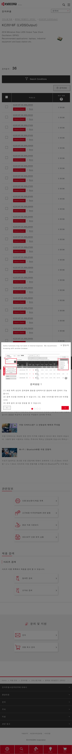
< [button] (7, 407)
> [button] (65, 408)
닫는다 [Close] (64, 345)
